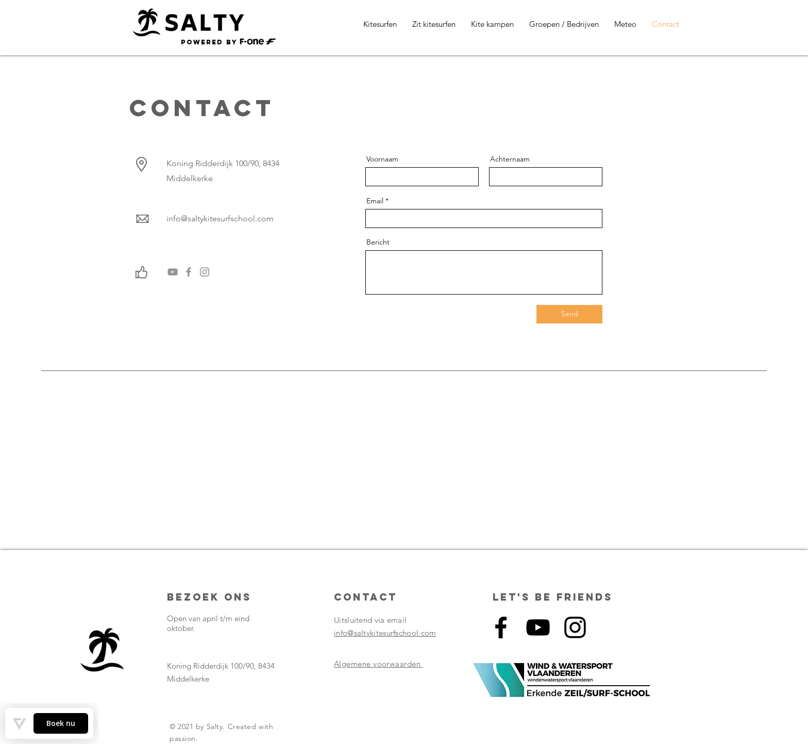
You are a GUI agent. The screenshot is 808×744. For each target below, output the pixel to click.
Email (374, 200)
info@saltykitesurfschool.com (220, 218)
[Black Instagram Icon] (575, 627)
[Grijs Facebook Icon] (188, 272)
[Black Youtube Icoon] (538, 627)
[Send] (569, 314)
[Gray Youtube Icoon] (172, 272)
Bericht (378, 242)
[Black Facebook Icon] (500, 627)
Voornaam (382, 159)
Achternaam (510, 159)
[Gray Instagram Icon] (204, 272)
